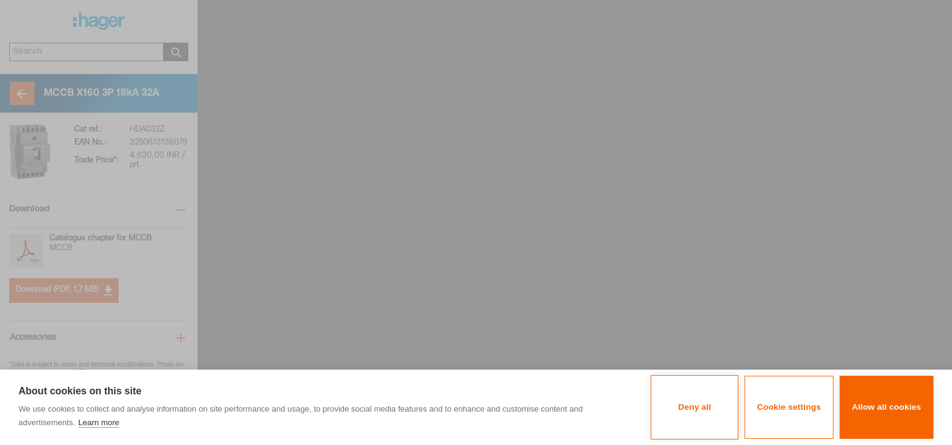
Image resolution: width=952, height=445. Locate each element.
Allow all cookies (886, 407)
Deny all (695, 407)
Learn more (98, 422)
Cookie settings (789, 407)
